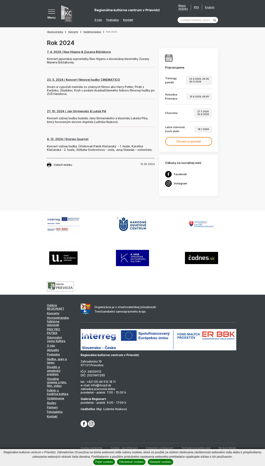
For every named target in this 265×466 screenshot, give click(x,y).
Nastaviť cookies (160, 461)
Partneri (52, 407)
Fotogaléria (55, 412)
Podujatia (112, 19)
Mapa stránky (183, 7)
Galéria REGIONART (55, 307)
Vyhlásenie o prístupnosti (159, 448)
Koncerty (73, 31)
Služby (51, 403)
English (209, 7)
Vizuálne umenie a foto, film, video (57, 382)
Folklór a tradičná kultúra (57, 392)
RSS (196, 7)
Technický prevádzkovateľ (196, 448)
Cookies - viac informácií (124, 448)
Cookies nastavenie (91, 448)
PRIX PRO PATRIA (53, 331)
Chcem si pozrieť (188, 141)
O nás (98, 19)
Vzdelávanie (55, 398)
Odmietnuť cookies (131, 461)
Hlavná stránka (55, 31)
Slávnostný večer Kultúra (56, 339)
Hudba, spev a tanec (57, 360)
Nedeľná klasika (92, 31)
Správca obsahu (227, 448)
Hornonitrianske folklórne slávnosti (58, 321)
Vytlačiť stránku (59, 165)
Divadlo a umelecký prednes (54, 370)
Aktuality (53, 350)
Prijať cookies (104, 461)
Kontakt (128, 19)
